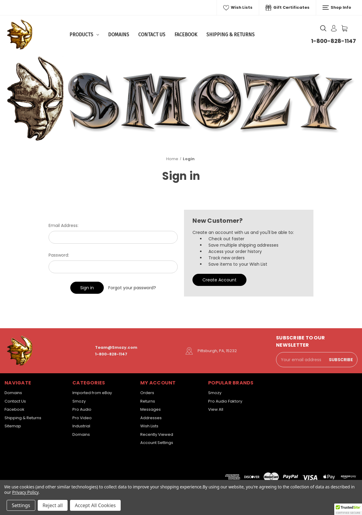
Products (84, 34)
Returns (147, 401)
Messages (150, 409)
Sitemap (13, 426)
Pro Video (82, 418)
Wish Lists (238, 8)
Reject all (53, 505)
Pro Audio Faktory (225, 401)
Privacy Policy (25, 492)
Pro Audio (81, 409)
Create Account (219, 280)
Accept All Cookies (95, 505)
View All (215, 409)
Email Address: (63, 225)
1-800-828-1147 (333, 41)
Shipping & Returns (230, 34)
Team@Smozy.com (116, 347)
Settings (21, 505)
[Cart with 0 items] (344, 28)
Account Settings (156, 442)
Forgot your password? (132, 288)
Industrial (81, 426)
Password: (59, 255)
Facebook (185, 34)
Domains (118, 34)
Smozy (79, 401)
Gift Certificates (287, 8)
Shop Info (336, 7)
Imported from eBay (92, 393)
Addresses (151, 418)
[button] (348, 509)
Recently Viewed (156, 434)
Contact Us (151, 34)
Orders (147, 393)
